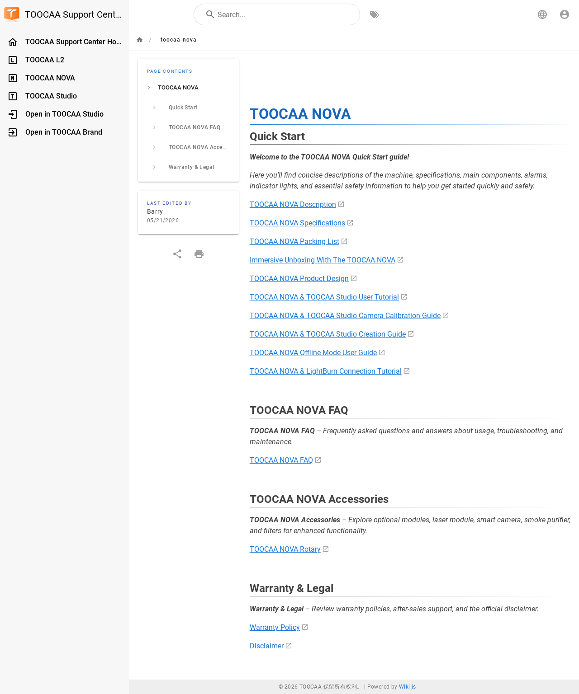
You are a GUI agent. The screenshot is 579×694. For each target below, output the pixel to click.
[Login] (564, 14)
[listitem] (188, 88)
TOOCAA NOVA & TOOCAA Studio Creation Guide (328, 334)
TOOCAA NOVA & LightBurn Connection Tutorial (326, 371)
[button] (542, 14)
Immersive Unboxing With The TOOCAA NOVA (322, 260)
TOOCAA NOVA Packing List (294, 241)
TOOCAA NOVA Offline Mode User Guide (313, 352)
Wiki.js (407, 687)
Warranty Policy (275, 627)
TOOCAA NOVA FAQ (281, 460)
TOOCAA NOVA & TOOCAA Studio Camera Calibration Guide (345, 315)
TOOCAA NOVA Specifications (297, 223)
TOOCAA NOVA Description (293, 204)
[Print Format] (199, 254)
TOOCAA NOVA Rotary (285, 549)
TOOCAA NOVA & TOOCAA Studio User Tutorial (324, 297)
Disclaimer (267, 646)
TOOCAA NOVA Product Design (299, 278)
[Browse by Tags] (374, 14)
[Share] (177, 254)
